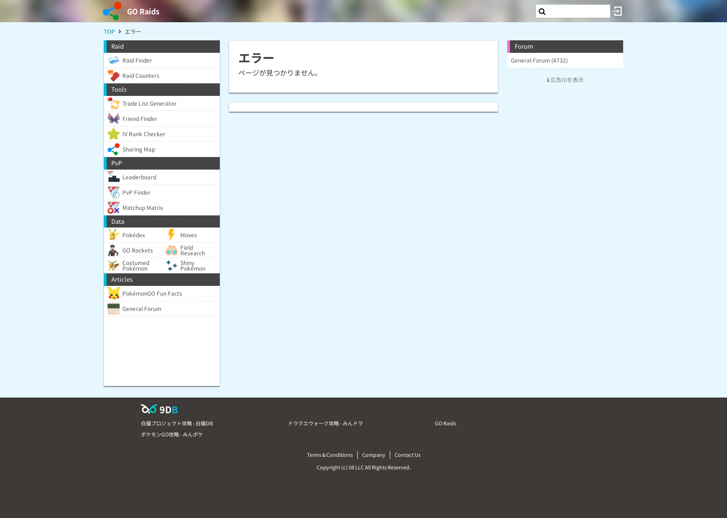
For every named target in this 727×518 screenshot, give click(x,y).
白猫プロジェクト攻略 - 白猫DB (177, 423)
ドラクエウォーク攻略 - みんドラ (325, 423)
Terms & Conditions (330, 454)
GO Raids (143, 11)
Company (373, 454)
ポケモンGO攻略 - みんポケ (172, 434)
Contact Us (408, 454)
